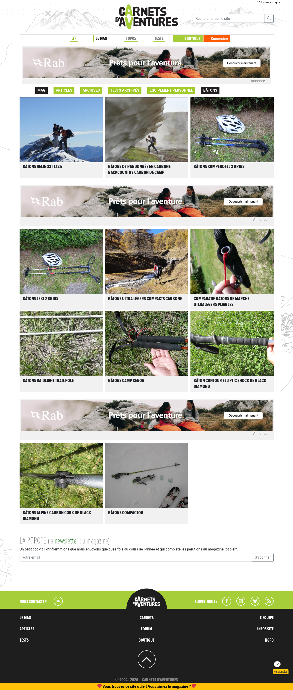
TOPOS (131, 38)
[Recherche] (228, 18)
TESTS (158, 38)
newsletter (66, 541)
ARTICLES (27, 629)
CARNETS (147, 618)
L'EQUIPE (267, 618)
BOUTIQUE (192, 38)
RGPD (269, 640)
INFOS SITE (265, 629)
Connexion (219, 38)
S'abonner (263, 557)
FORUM (146, 629)
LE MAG (101, 38)
